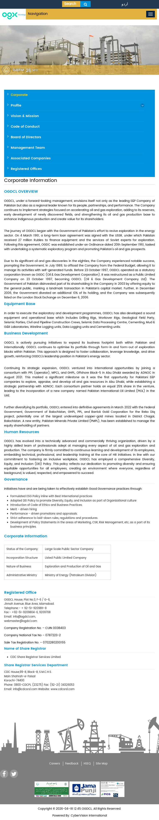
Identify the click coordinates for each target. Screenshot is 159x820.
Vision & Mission (25, 116)
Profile (16, 105)
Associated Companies (31, 158)
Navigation (38, 14)
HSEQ (87, 764)
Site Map (102, 764)
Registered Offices (26, 169)
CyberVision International (88, 815)
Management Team (28, 147)
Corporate (19, 95)
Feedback (71, 764)
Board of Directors (26, 137)
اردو (125, 4)
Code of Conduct (25, 126)
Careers (54, 764)
